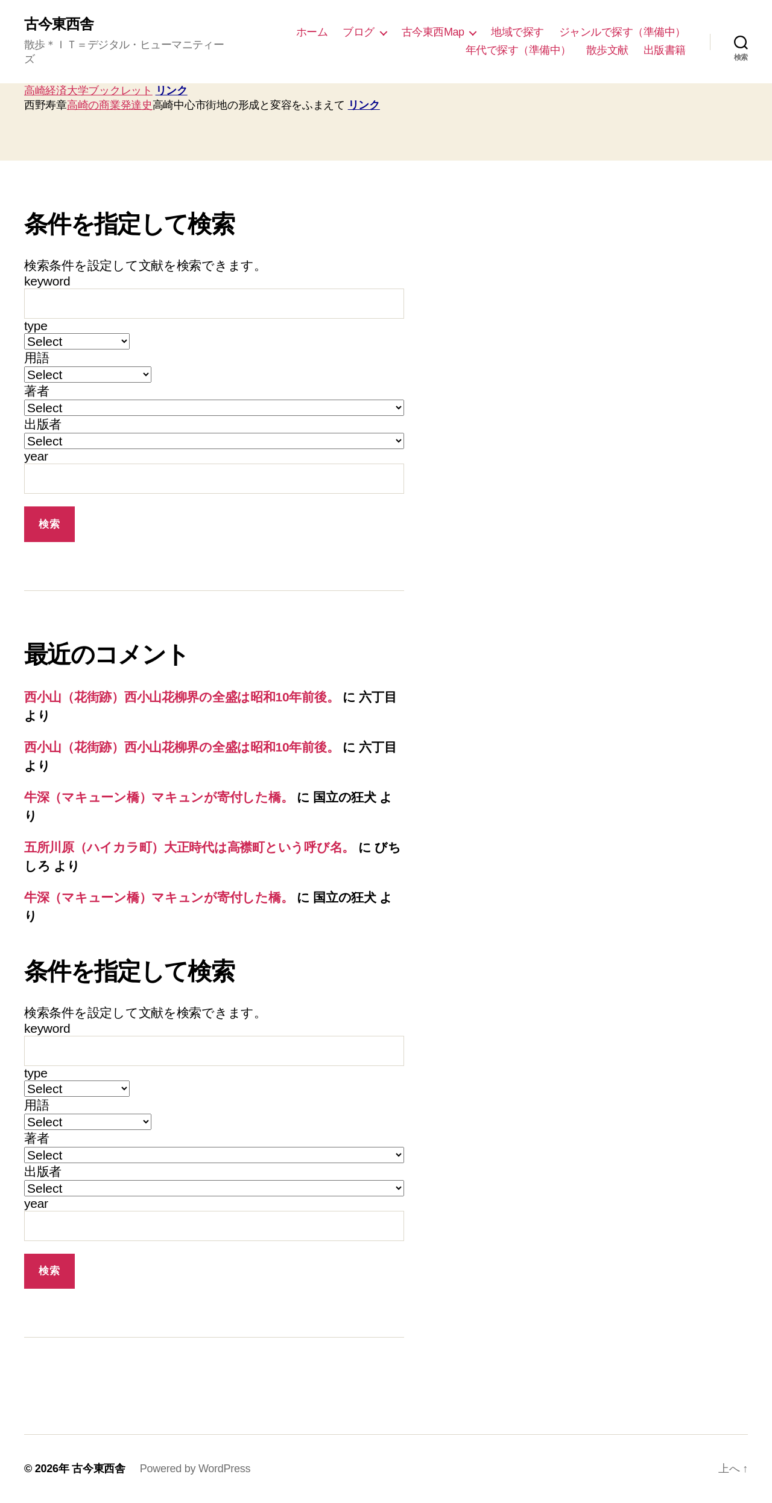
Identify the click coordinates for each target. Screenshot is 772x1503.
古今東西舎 (58, 24)
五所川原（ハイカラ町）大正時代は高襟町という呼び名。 (189, 847)
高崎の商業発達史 (110, 105)
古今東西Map (433, 32)
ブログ (359, 32)
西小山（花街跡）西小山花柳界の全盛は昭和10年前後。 (181, 697)
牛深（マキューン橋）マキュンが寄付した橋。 (158, 797)
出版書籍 (665, 50)
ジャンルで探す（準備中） (622, 32)
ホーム (312, 32)
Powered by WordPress (195, 1469)
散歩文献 (607, 50)
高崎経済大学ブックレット (88, 91)
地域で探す (517, 32)
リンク (172, 91)
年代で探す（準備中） (518, 50)
